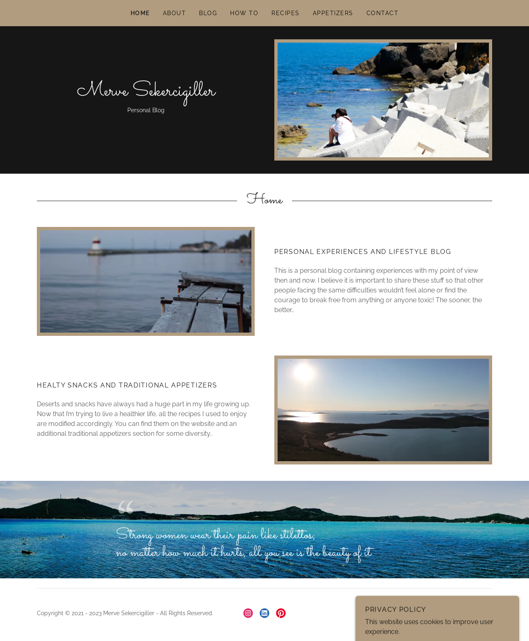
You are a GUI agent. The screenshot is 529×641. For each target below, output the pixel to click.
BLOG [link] (208, 13)
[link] (146, 93)
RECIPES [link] (285, 13)
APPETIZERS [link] (333, 13)
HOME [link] (140, 13)
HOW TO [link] (244, 13)
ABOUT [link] (174, 13)
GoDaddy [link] (479, 613)
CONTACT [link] (382, 13)
